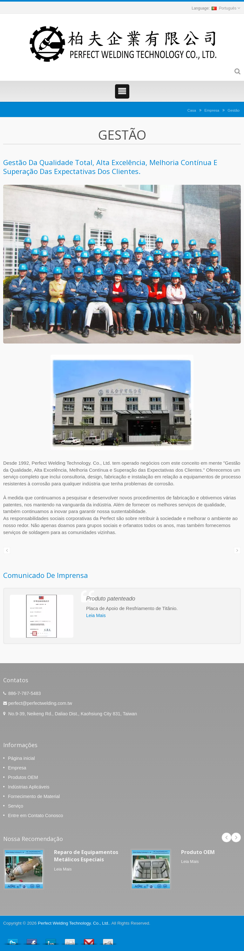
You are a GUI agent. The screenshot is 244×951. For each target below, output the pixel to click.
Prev (226, 837)
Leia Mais (96, 615)
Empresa (211, 110)
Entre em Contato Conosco (35, 815)
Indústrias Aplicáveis (28, 786)
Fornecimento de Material (34, 796)
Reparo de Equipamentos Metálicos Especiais (86, 856)
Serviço (15, 806)
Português (224, 8)
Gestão (233, 110)
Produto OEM (198, 852)
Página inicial (21, 758)
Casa (191, 110)
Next (236, 837)
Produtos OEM (23, 777)
